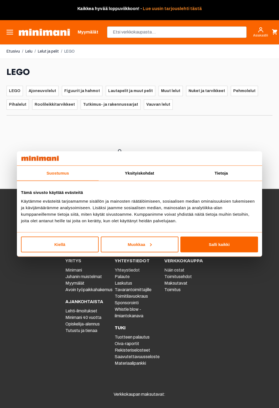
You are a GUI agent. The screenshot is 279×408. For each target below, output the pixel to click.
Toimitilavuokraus (131, 296)
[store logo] (44, 32)
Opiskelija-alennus (82, 324)
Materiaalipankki (130, 363)
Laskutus (123, 283)
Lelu (28, 51)
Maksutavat (175, 283)
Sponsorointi (127, 302)
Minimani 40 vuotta (83, 317)
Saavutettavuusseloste (137, 356)
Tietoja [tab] (221, 173)
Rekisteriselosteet (132, 350)
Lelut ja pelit (48, 51)
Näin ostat (174, 270)
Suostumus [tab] (58, 173)
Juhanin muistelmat (83, 276)
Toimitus (172, 289)
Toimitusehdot (178, 276)
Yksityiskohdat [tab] (139, 173)
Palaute (122, 276)
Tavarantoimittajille (133, 289)
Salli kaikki (219, 244)
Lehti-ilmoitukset (81, 311)
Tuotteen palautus (132, 337)
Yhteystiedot (127, 270)
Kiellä (59, 244)
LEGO (69, 51)
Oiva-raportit (127, 343)
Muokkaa (140, 244)
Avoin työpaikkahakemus (89, 289)
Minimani (73, 270)
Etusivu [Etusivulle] (13, 51)
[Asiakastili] (260, 32)
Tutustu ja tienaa (81, 330)
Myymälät (74, 283)
